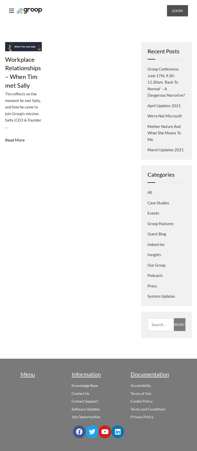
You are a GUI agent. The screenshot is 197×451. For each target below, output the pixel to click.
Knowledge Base (85, 385)
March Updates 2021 (165, 149)
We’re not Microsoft (164, 116)
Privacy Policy (142, 417)
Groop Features (160, 223)
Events (153, 213)
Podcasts (155, 275)
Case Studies (158, 203)
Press (152, 286)
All (149, 192)
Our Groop (156, 265)
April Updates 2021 (164, 105)
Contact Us (80, 393)
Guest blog (156, 234)
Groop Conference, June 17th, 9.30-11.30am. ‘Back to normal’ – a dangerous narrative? (166, 82)
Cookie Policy (142, 401)
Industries (156, 244)
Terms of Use (141, 393)
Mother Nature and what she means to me (164, 133)
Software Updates (86, 409)
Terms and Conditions (148, 409)
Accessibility (141, 385)
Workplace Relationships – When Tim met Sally (23, 72)
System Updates (161, 296)
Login (177, 10)
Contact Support (85, 401)
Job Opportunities (86, 417)
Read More (15, 139)
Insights (154, 254)
